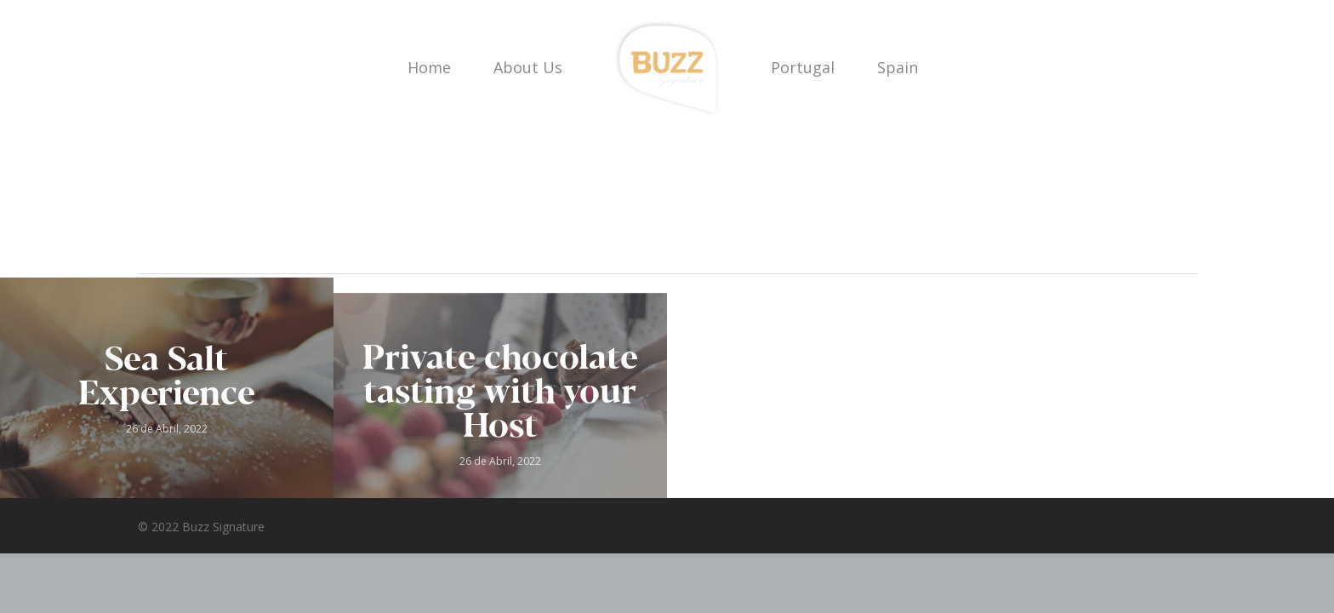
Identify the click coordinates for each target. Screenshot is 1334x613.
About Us (527, 67)
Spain (897, 67)
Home (429, 67)
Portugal (803, 67)
